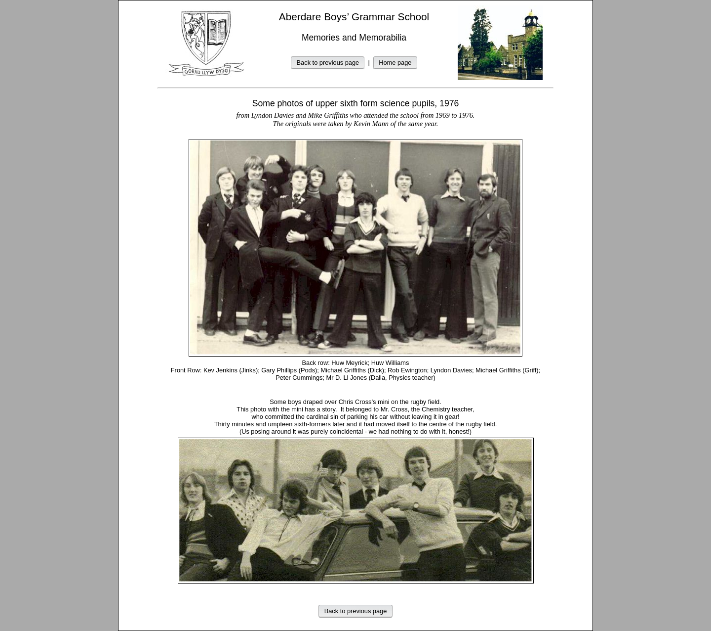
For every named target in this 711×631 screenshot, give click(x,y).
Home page (395, 62)
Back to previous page (328, 62)
